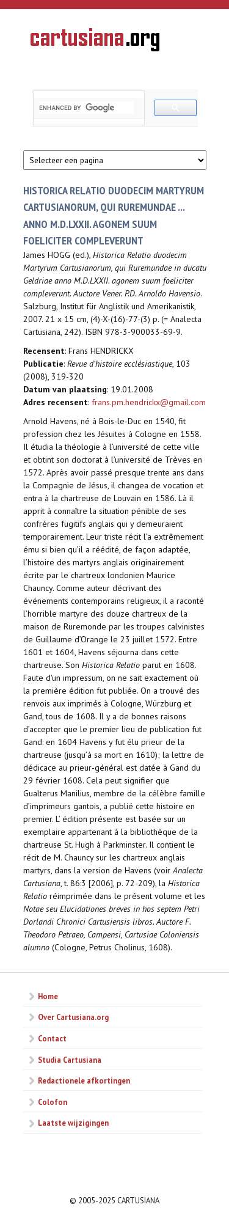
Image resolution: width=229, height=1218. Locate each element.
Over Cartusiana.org (73, 1017)
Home (48, 996)
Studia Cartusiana (69, 1060)
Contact (52, 1038)
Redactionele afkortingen (84, 1080)
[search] (86, 107)
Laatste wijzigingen (73, 1123)
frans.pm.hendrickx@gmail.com (149, 402)
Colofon (52, 1102)
